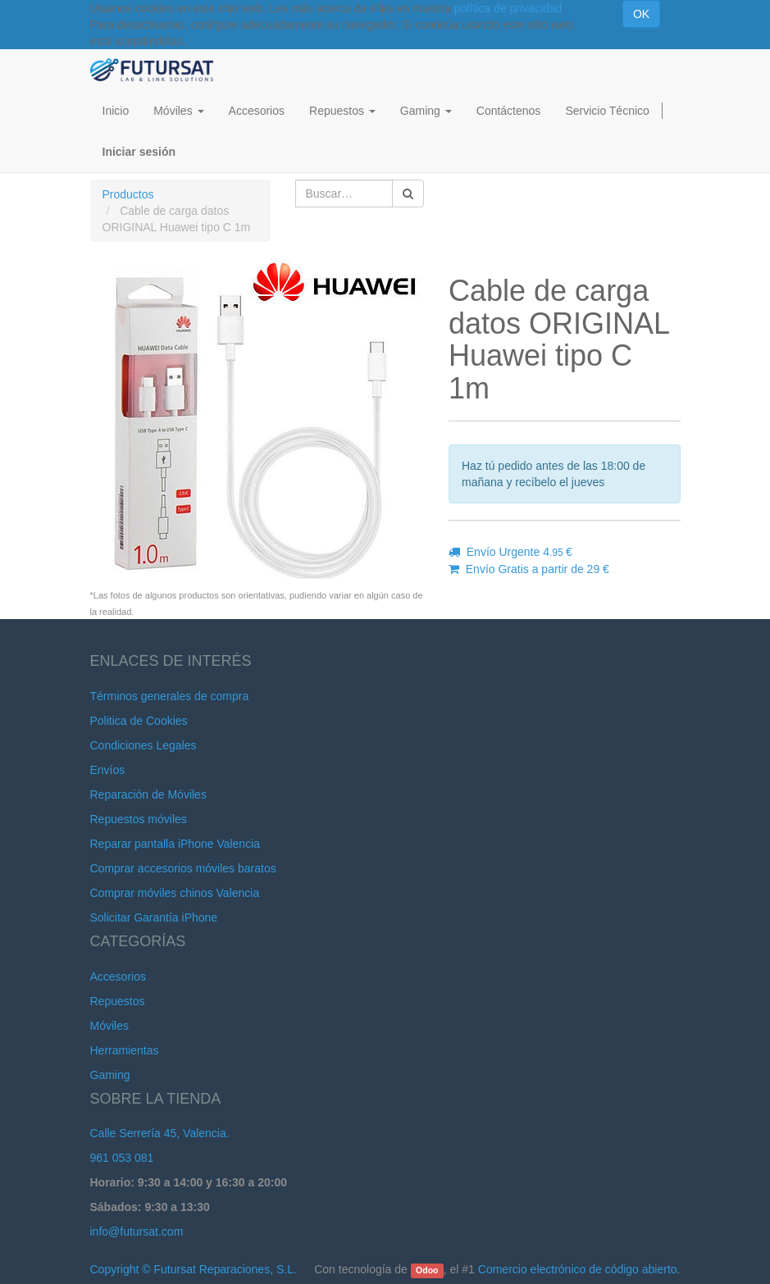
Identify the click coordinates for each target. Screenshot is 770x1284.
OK (641, 13)
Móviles (109, 1025)
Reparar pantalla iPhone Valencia (175, 843)
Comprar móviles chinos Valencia (175, 892)
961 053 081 (122, 1157)
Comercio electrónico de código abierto (577, 1269)
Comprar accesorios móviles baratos (183, 868)
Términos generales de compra (169, 696)
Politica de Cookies (139, 720)
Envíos (107, 769)
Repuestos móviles (138, 819)
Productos (128, 194)
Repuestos (117, 1001)
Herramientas (124, 1050)
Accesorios (118, 976)
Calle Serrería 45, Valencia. (160, 1133)
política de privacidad (508, 8)
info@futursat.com (137, 1231)
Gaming (110, 1074)
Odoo (427, 1270)
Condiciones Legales (143, 745)
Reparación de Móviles (148, 794)
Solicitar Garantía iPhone (154, 917)
